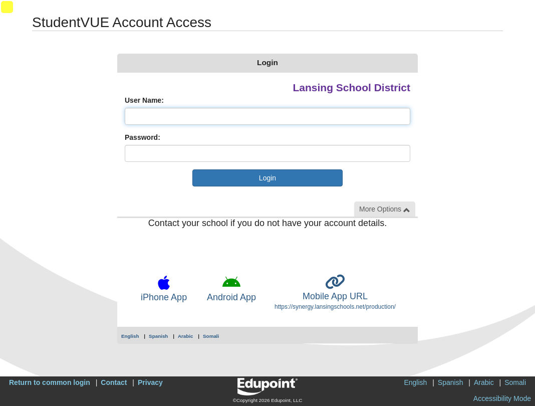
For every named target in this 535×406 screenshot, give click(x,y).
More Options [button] (384, 209)
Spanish (158, 336)
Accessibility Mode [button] (502, 398)
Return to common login (49, 382)
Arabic (185, 336)
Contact (114, 382)
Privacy (150, 382)
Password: (142, 137)
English (130, 336)
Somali (211, 336)
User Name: (144, 100)
